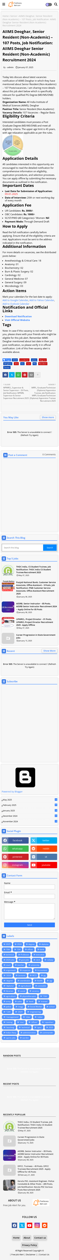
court (8, 965)
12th (19, 949)
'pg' (50, 980)
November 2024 (30, 821)
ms (22, 363)
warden (25, 1037)
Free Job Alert (17, 1254)
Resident (43, 363)
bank (42, 949)
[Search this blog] (22, 547)
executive (40, 954)
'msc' (22, 1022)
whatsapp (17, 848)
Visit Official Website (17, 320)
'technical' (25, 1027)
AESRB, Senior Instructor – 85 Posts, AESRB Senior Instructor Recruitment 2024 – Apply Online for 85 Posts (36, 606)
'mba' (27, 1017)
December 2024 (30, 816)
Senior (13, 15)
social (22, 991)
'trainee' (44, 1001)
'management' (12, 1017)
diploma (44, 944)
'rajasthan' (49, 1022)
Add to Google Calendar (15, 300)
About (27, 1237)
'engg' (20, 1006)
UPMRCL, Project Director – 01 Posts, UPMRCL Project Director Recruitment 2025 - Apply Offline (34, 622)
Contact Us (44, 1254)
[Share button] (37, 374)
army (8, 1001)
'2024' (8, 975)
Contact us (40, 1237)
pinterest (17, 856)
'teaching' (10, 1027)
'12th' (8, 1011)
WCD (34, 975)
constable (42, 985)
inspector (26, 970)
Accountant (42, 970)
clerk (38, 959)
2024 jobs (10, 959)
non (28, 363)
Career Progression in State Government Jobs (35, 636)
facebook (17, 840)
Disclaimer (30, 1254)
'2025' (20, 1011)
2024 (15, 360)
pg (44, 975)
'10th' (45, 996)
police (8, 1006)
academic (24, 360)
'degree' (9, 980)
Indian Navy (11, 1032)
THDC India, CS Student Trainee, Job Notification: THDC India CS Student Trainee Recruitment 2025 (33, 569)
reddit (46, 848)
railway (50, 959)
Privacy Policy (29, 1245)
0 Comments (49, 454)
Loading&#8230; (29, 724)
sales (19, 1001)
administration (29, 1032)
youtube (46, 864)
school (52, 1006)
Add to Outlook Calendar (16, 303)
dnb (16, 363)
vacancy (35, 991)
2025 (8, 944)
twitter (45, 840)
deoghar (7, 363)
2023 (51, 1027)
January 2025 (30, 810)
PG (34, 363)
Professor (25, 954)
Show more (48, 417)
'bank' (31, 1001)
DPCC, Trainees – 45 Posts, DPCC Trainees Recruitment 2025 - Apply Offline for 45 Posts (34, 1169)
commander (47, 1032)
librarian (9, 991)
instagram (17, 864)
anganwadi (11, 970)
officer (30, 949)
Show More (49, 650)
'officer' (34, 1022)
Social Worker (36, 1006)
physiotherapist (29, 996)
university (35, 965)
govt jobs (25, 959)
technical (10, 954)
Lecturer (21, 975)
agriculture (11, 996)
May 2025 (30, 799)
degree (43, 360)
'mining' (9, 1022)
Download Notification (18, 316)
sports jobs (11, 1037)
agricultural (26, 985)
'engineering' (35, 1011)
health (39, 980)
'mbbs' (40, 1017)
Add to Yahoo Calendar (41, 300)
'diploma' (10, 985)
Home (6, 15)
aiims (34, 360)
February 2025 (30, 805)
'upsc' (39, 1027)
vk (46, 856)
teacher (20, 965)
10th (8, 949)
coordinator (25, 980)
